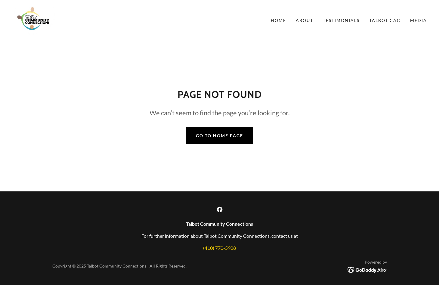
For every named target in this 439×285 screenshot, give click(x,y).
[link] (34, 20)
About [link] (304, 20)
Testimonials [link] (341, 20)
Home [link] (278, 20)
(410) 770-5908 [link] (219, 248)
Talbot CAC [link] (384, 20)
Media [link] (418, 20)
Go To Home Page (219, 135)
